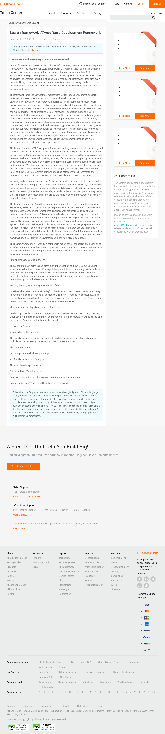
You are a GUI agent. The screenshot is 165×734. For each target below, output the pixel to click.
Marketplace (65, 585)
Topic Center (45, 682)
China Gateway (66, 567)
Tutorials (144, 682)
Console (128, 3)
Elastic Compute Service (51, 662)
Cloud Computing (67, 682)
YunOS (116, 711)
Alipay (27, 714)
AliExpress (68, 711)
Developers (105, 682)
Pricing (97, 13)
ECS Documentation (67, 672)
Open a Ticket (20, 514)
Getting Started (66, 576)
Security (63, 667)
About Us (27, 706)
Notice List (82, 706)
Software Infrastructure (122, 672)
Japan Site (44, 672)
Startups (11, 580)
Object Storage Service (109, 662)
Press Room (117, 580)
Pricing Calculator (94, 585)
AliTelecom (126, 711)
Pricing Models (14, 562)
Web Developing (125, 682)
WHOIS (114, 585)
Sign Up (157, 3)
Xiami (9, 714)
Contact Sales (155, 13)
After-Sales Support (94, 567)
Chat (15, 496)
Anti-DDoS (86, 662)
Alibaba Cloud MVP (120, 567)
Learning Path (46, 677)
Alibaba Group (14, 711)
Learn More (124, 68)
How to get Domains (93, 672)
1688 (91, 711)
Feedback (90, 576)
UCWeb (143, 711)
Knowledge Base (67, 562)
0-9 (153, 692)
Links (99, 706)
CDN (72, 662)
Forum (88, 580)
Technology (64, 558)
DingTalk (18, 714)
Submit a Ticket (92, 562)
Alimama (99, 711)
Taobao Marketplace (32, 711)
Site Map (115, 589)
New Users (65, 677)
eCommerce (134, 662)
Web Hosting (45, 667)
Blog (61, 580)
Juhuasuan (56, 711)
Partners (11, 576)
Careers (11, 706)
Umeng (152, 711)
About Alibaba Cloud (17, 558)
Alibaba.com (81, 711)
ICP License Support (69, 571)
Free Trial (37, 558)
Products (66, 13)
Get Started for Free (23, 466)
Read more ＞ (34, 50)
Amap (136, 711)
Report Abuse (91, 571)
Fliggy (109, 711)
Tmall (46, 711)
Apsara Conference (16, 585)
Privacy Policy (48, 706)
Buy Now (144, 68)
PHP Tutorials (46, 687)
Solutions (82, 13)
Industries (88, 682)
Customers (12, 571)
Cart (115, 3)
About (51, 13)
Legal (66, 706)
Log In (141, 3)
